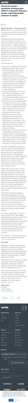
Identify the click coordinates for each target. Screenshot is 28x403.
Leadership (4, 318)
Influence (17, 323)
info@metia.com (5, 372)
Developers (4, 345)
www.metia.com (8, 282)
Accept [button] (11, 400)
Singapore (19, 345)
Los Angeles (19, 340)
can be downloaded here (8, 239)
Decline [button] (16, 400)
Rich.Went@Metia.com (7, 291)
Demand (17, 320)
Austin (18, 335)
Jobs (2, 320)
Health (2, 340)
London (18, 332)
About (2, 315)
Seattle (18, 337)
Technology (4, 342)
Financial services (5, 332)
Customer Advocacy (20, 325)
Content (17, 318)
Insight (16, 315)
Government (4, 337)
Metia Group (13, 30)
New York (18, 342)
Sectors (3, 330)
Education (3, 335)
